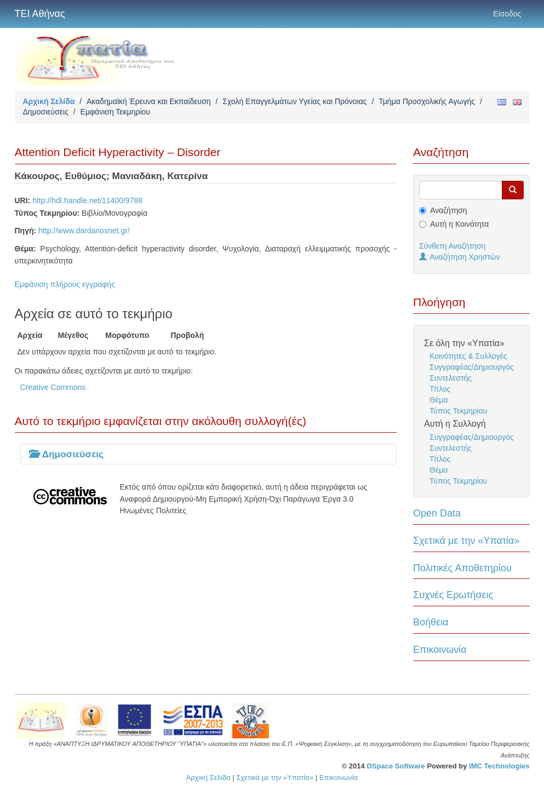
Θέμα (439, 399)
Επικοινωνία (440, 649)
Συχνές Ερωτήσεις (453, 594)
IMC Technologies (499, 766)
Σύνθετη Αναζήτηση (452, 246)
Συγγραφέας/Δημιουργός (472, 367)
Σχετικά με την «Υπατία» (466, 540)
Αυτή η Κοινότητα (459, 224)
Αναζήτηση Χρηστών (459, 256)
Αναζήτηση (448, 210)
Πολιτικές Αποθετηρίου (462, 568)
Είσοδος (507, 13)
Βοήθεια (430, 622)
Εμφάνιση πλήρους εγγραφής (65, 284)
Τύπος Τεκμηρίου (458, 410)
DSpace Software (396, 766)
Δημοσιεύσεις (45, 111)
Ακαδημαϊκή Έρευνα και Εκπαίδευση (149, 101)
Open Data (437, 513)
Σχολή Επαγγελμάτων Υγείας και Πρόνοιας (294, 101)
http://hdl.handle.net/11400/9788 (87, 200)
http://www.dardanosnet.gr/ (84, 230)
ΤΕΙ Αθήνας (40, 13)
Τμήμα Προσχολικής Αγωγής (427, 101)
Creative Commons (53, 387)
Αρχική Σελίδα (49, 101)
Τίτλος (440, 388)
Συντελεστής (451, 378)
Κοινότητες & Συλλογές (468, 356)
